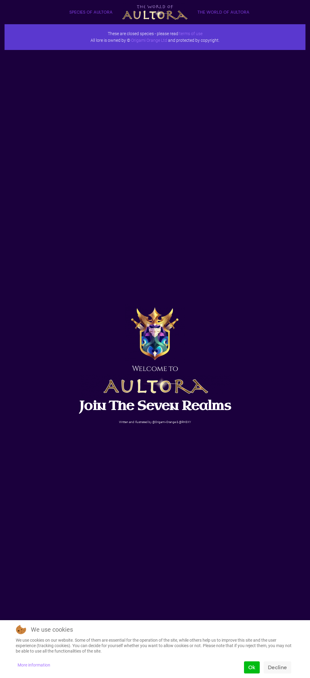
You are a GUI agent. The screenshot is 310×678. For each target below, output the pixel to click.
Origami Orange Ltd (149, 40)
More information (34, 665)
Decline (277, 667)
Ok (251, 667)
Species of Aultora (91, 12)
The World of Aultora (223, 12)
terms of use (191, 33)
